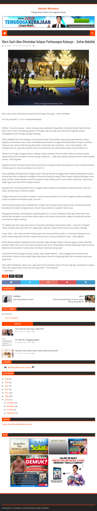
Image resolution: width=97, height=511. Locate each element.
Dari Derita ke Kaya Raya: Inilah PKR (29, 329)
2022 (7, 389)
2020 (7, 396)
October (10, 410)
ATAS (11, 276)
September (11, 413)
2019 (7, 400)
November (11, 406)
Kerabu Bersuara (48, 8)
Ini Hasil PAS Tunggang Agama (27, 340)
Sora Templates (16, 508)
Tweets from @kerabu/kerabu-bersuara (17, 424)
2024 (7, 382)
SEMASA (19, 276)
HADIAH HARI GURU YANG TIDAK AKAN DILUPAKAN (36, 351)
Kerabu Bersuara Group (19, 367)
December (11, 403)
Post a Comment (11, 318)
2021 (7, 393)
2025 (7, 379)
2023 (7, 386)
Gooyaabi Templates (41, 508)
